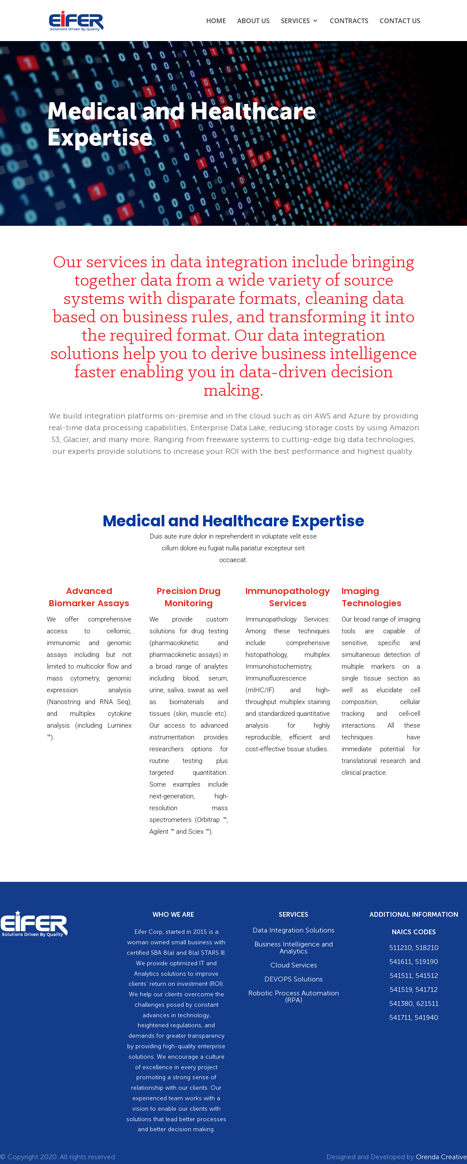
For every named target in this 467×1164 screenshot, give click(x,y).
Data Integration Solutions (294, 930)
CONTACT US (400, 21)
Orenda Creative (441, 1157)
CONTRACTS (349, 21)
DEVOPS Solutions (293, 979)
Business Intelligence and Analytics (293, 948)
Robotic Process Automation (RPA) (293, 997)
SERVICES (295, 21)
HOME (216, 21)
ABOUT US (253, 21)
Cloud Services (293, 965)
